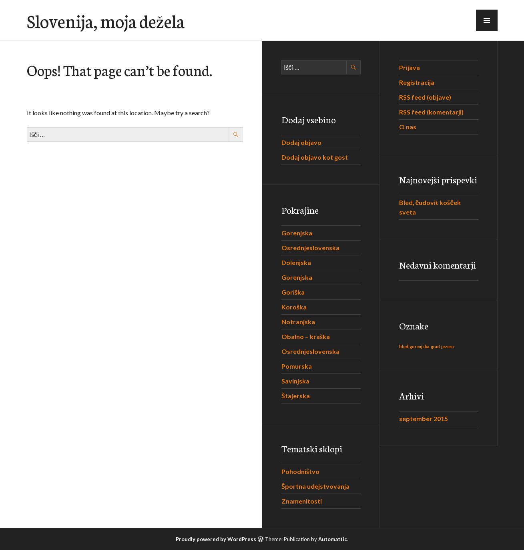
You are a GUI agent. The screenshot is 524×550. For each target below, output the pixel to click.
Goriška (293, 292)
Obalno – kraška (305, 336)
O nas (407, 126)
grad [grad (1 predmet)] (435, 346)
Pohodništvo (300, 471)
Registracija (416, 82)
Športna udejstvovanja (315, 486)
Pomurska (296, 366)
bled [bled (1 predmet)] (403, 346)
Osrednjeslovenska (310, 247)
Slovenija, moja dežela (106, 20)
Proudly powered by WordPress (216, 539)
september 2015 (423, 418)
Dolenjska (296, 262)
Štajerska (295, 395)
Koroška (294, 307)
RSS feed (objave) (425, 97)
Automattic (332, 539)
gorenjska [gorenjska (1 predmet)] (420, 346)
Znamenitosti (301, 501)
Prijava (409, 67)
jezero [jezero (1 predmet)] (447, 346)
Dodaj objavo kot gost (314, 157)
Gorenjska (296, 233)
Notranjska (298, 321)
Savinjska (295, 381)
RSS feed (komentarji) (431, 112)
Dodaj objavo (301, 142)
